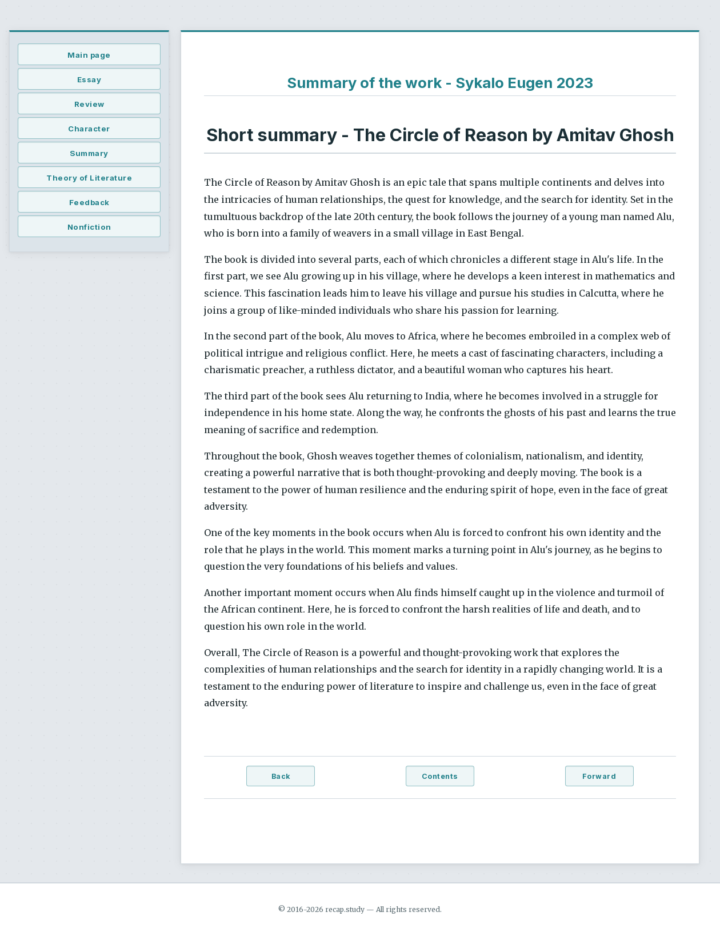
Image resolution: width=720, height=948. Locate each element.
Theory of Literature (89, 177)
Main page (89, 54)
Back (280, 776)
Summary (89, 153)
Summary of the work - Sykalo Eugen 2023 (440, 82)
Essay (89, 79)
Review (89, 104)
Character (89, 128)
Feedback (89, 202)
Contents (440, 776)
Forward (599, 776)
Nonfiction (89, 226)
